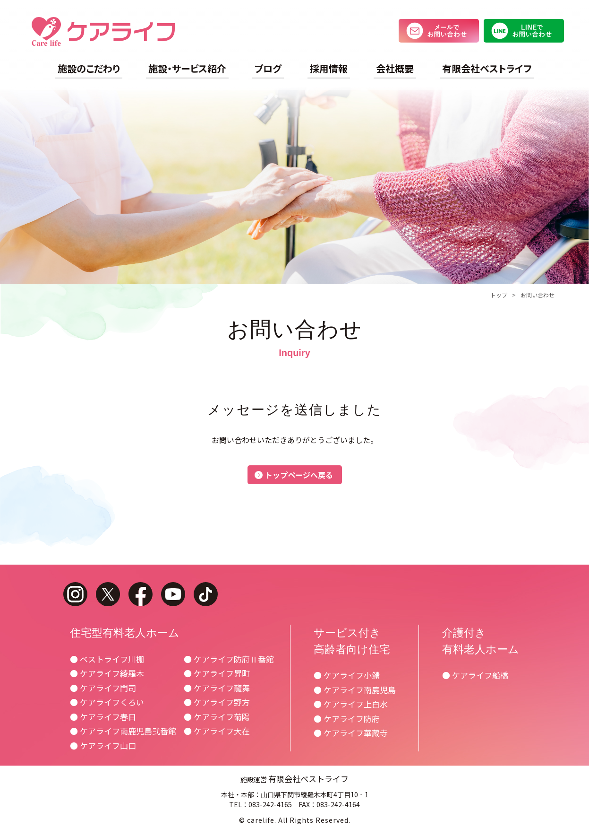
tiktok (206, 594)
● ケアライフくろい (107, 702)
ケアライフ (103, 31)
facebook (140, 594)
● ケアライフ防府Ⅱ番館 (229, 659)
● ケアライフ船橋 (475, 675)
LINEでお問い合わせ (524, 31)
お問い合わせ (538, 295)
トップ (498, 295)
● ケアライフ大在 (217, 731)
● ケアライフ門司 (103, 688)
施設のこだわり (89, 68)
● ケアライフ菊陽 (217, 717)
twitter (108, 594)
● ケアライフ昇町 (217, 673)
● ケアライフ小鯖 (347, 675)
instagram (75, 594)
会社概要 (395, 68)
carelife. (261, 820)
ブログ (268, 68)
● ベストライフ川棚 (107, 659)
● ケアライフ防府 (347, 718)
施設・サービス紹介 (187, 68)
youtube (173, 594)
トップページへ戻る (299, 474)
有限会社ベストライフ (487, 68)
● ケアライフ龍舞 (217, 688)
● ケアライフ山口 (103, 745)
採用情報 (329, 68)
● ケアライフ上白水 (351, 704)
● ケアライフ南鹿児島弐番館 (123, 731)
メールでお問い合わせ (439, 31)
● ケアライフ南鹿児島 (355, 690)
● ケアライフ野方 (217, 702)
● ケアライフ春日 (103, 717)
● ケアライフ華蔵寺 (351, 733)
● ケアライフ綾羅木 (107, 673)
